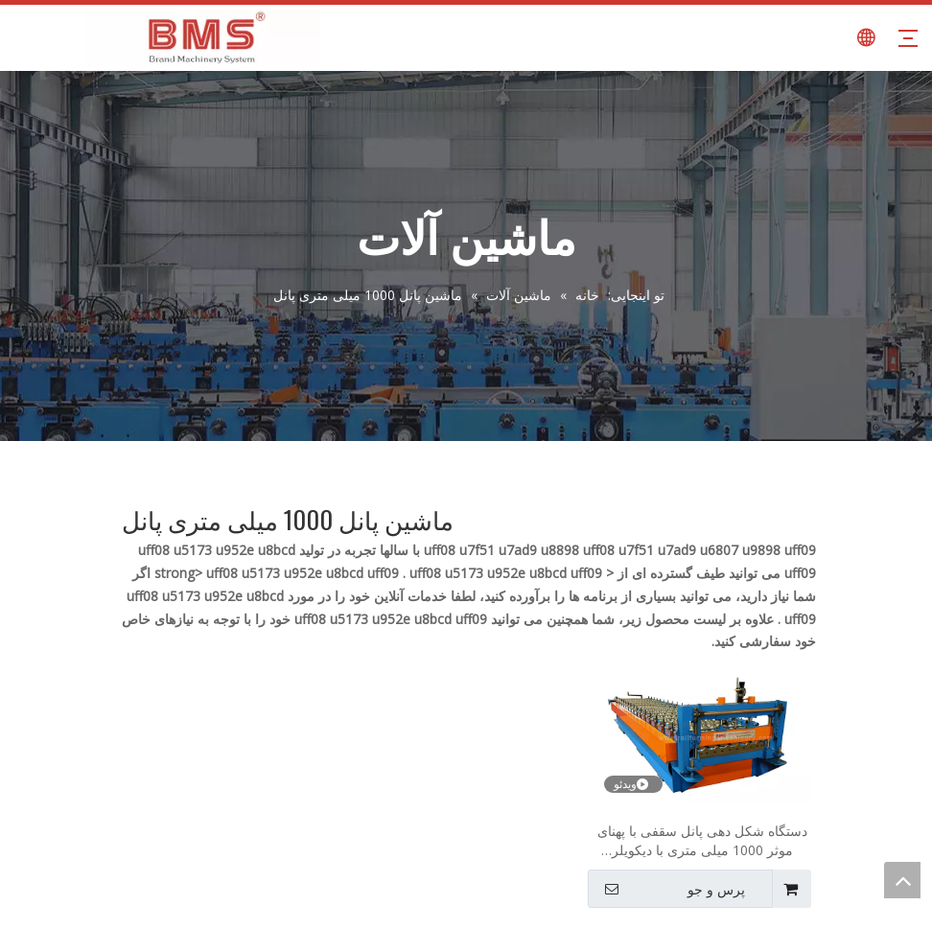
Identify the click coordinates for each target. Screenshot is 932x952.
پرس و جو (668, 889)
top (902, 880)
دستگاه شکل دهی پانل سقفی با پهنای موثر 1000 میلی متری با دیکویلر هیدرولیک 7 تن (702, 841)
